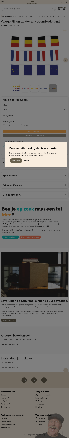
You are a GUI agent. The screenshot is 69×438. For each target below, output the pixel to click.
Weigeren (26, 160)
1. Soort (5, 105)
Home (12, 16)
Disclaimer (38, 407)
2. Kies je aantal (8, 116)
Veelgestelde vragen (8, 401)
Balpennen (4, 418)
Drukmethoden (6, 407)
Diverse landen (23, 16)
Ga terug (5, 16)
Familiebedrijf (5, 404)
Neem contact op (8, 320)
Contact (3, 395)
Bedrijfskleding (6, 421)
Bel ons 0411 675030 (10, 237)
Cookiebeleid (39, 404)
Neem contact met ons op (30, 237)
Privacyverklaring (41, 398)
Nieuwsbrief (5, 398)
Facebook (40, 418)
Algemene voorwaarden (43, 395)
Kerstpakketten (6, 427)
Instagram (40, 421)
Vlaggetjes (33, 16)
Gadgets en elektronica (8, 424)
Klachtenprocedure (41, 401)
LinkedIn (39, 424)
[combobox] (26, 8)
